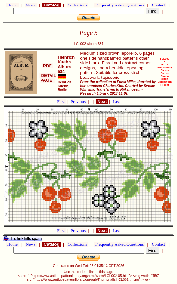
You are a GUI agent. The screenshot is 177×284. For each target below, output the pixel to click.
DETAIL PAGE (47, 78)
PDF (47, 65)
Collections (77, 5)
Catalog (51, 5)
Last (116, 101)
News (31, 5)
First (61, 101)
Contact (158, 5)
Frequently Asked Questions (119, 5)
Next (102, 101)
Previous (79, 101)
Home (12, 5)
